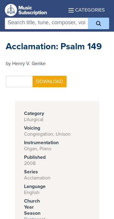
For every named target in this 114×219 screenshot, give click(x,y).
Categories (86, 10)
